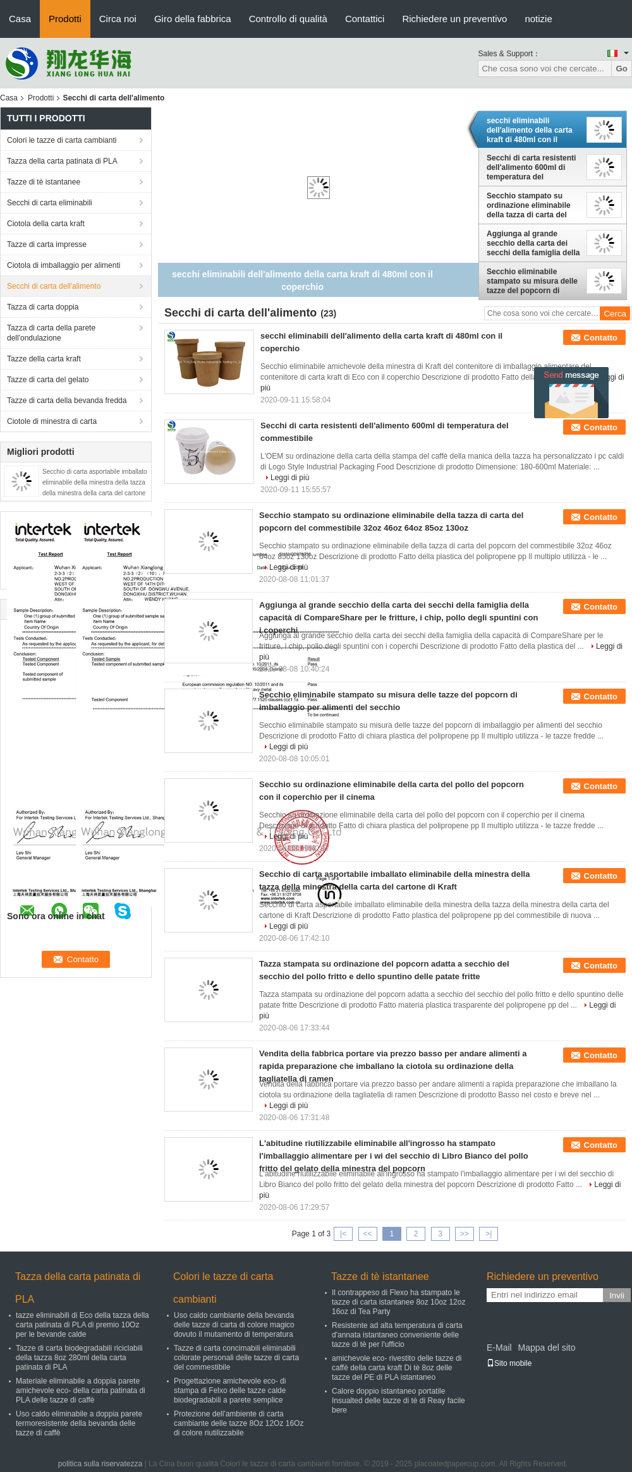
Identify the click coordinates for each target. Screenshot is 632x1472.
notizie (538, 18)
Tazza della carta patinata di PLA (62, 161)
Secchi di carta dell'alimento (53, 286)
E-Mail (499, 1347)
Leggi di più (289, 477)
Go (622, 68)
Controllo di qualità (288, 18)
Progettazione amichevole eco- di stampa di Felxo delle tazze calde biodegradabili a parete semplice (230, 1390)
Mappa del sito (546, 1347)
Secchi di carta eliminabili (49, 202)
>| (488, 1233)
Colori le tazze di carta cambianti (61, 140)
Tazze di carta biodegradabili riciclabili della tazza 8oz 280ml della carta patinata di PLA (79, 1358)
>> (464, 1233)
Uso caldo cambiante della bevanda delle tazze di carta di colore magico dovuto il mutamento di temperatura (234, 1325)
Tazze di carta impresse (47, 244)
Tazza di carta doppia (42, 307)
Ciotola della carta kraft (46, 223)
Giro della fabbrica (192, 18)
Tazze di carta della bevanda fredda (66, 400)
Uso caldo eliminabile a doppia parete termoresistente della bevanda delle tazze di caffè (79, 1423)
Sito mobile (509, 1363)
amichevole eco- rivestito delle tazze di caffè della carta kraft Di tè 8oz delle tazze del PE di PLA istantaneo (396, 1368)
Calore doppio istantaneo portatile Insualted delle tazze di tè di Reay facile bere (398, 1401)
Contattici (365, 18)
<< (367, 1233)
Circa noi (118, 18)
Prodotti (65, 18)
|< (343, 1233)
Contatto (600, 337)
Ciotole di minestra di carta (52, 421)
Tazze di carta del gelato (47, 379)
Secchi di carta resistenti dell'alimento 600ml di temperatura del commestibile (531, 167)
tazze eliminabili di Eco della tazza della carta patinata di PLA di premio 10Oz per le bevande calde (82, 1325)
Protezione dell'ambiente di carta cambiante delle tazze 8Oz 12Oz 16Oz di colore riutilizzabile (238, 1423)
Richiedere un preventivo (454, 18)
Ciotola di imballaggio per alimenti (63, 265)
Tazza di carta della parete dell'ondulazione (51, 332)
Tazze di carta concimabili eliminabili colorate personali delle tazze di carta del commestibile (236, 1358)
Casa (20, 18)
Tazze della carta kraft (44, 358)
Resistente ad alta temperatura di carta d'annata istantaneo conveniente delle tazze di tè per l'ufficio (397, 1335)
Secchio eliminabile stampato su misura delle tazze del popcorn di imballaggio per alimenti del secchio (532, 281)
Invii (616, 1295)
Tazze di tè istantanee (43, 182)
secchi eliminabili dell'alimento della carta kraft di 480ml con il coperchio (530, 130)
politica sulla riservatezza (100, 1463)
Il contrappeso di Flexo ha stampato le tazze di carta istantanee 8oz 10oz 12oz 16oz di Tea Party (398, 1302)
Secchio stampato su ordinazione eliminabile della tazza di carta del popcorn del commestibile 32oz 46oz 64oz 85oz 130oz (534, 205)
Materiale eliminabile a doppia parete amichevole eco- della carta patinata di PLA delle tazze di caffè (80, 1390)
